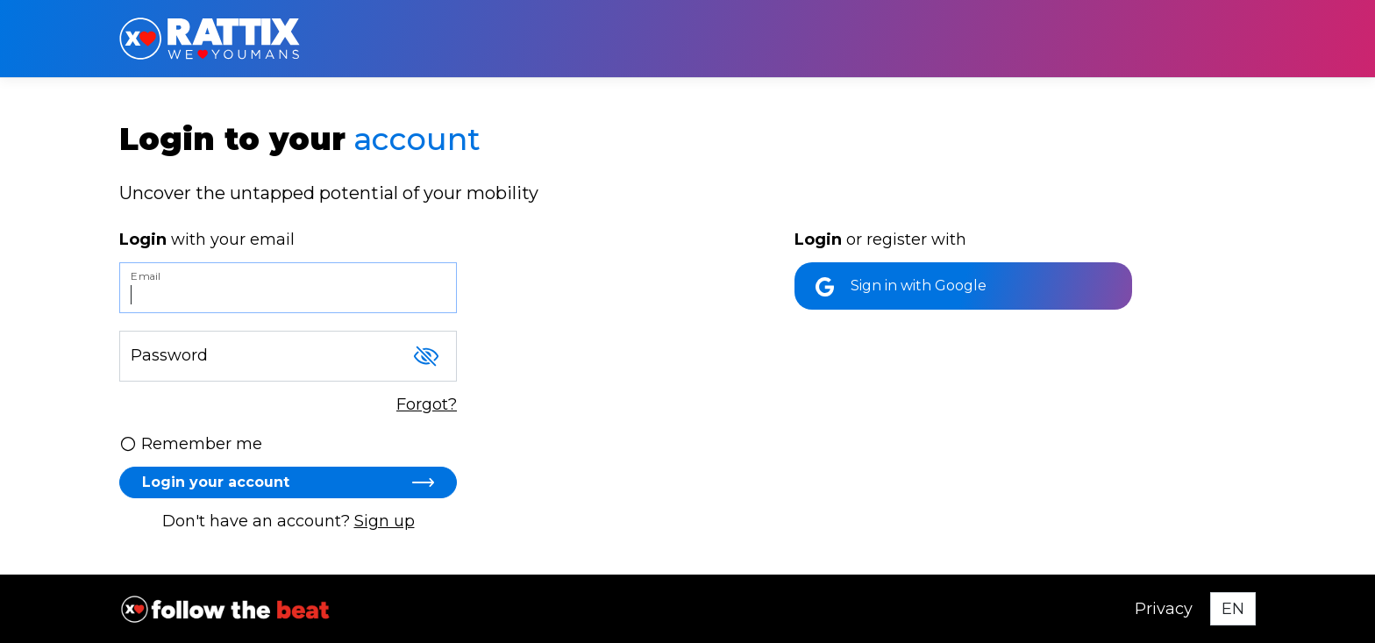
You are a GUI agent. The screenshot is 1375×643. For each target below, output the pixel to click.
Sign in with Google (901, 286)
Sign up (384, 521)
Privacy (1164, 608)
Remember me (190, 444)
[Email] (288, 287)
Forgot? (426, 404)
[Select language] (1233, 608)
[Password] (288, 356)
